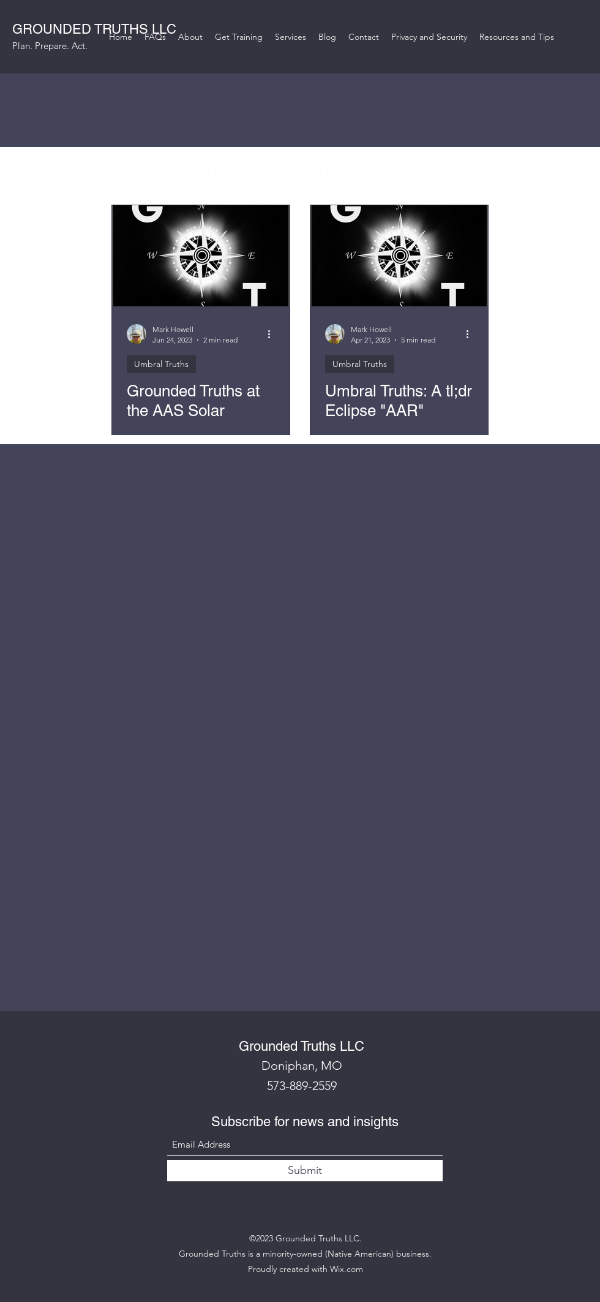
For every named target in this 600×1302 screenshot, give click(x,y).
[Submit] (305, 1170)
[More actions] (273, 334)
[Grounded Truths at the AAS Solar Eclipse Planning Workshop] (201, 255)
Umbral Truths (320, 171)
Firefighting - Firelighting (201, 171)
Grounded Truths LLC (301, 1046)
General (97, 171)
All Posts (33, 171)
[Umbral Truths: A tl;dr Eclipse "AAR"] (399, 255)
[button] (572, 173)
